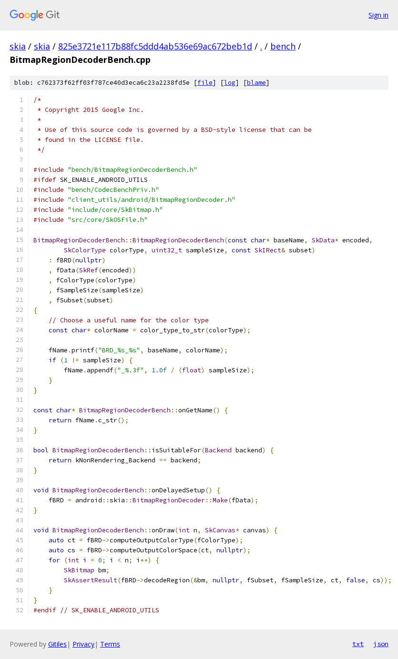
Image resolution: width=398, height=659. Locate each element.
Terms (110, 644)
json (380, 643)
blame (256, 83)
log (229, 83)
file (205, 83)
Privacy (83, 644)
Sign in (378, 15)
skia (18, 46)
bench (283, 46)
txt (358, 643)
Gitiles (57, 644)
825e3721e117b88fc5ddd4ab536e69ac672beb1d (155, 46)
